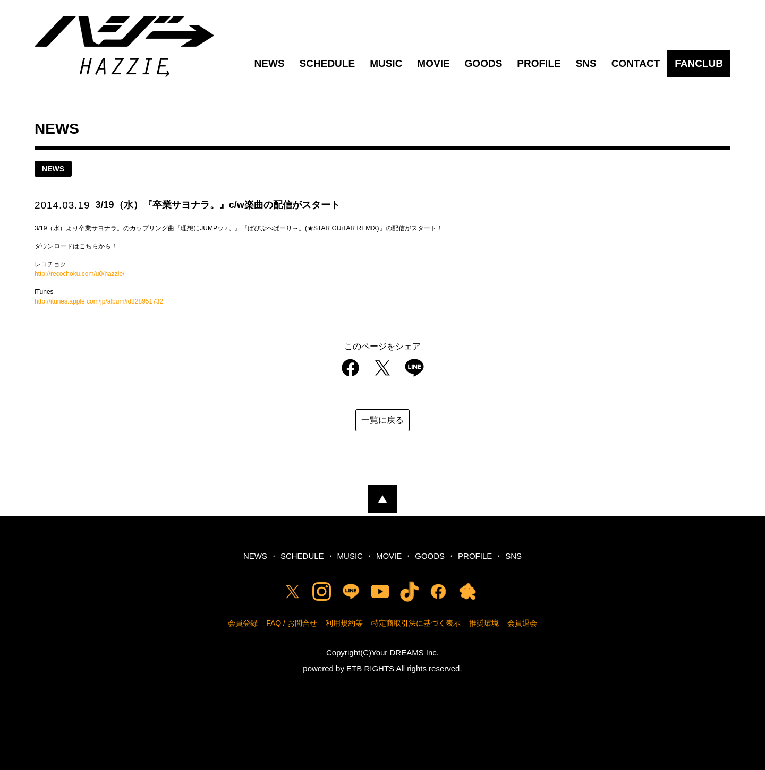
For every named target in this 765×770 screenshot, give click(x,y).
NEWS (269, 63)
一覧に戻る (382, 420)
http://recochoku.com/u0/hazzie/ (79, 274)
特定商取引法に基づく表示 (416, 623)
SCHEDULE (327, 63)
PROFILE (538, 63)
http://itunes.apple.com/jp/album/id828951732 (99, 301)
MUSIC (386, 63)
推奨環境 (484, 623)
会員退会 (522, 623)
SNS (586, 63)
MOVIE (433, 63)
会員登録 (243, 623)
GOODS (484, 63)
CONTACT (635, 63)
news (53, 169)
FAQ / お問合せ (291, 623)
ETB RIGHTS (370, 668)
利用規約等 (344, 623)
